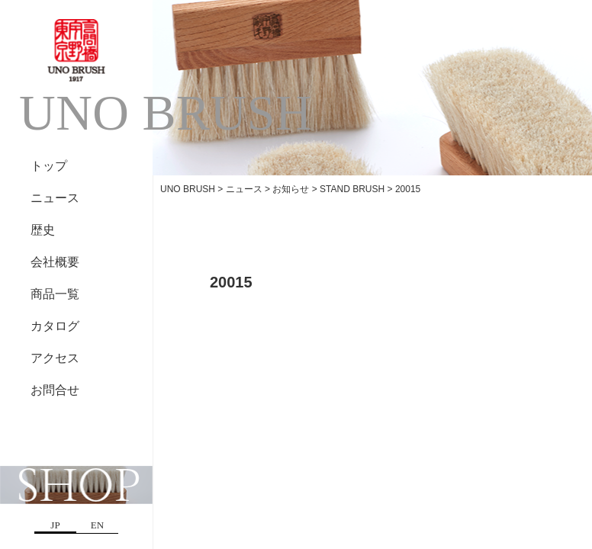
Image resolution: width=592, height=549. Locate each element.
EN (97, 525)
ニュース (55, 197)
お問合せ (55, 390)
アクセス (55, 358)
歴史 (43, 229)
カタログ (55, 325)
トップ (49, 165)
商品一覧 (55, 293)
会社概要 (55, 261)
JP (55, 525)
